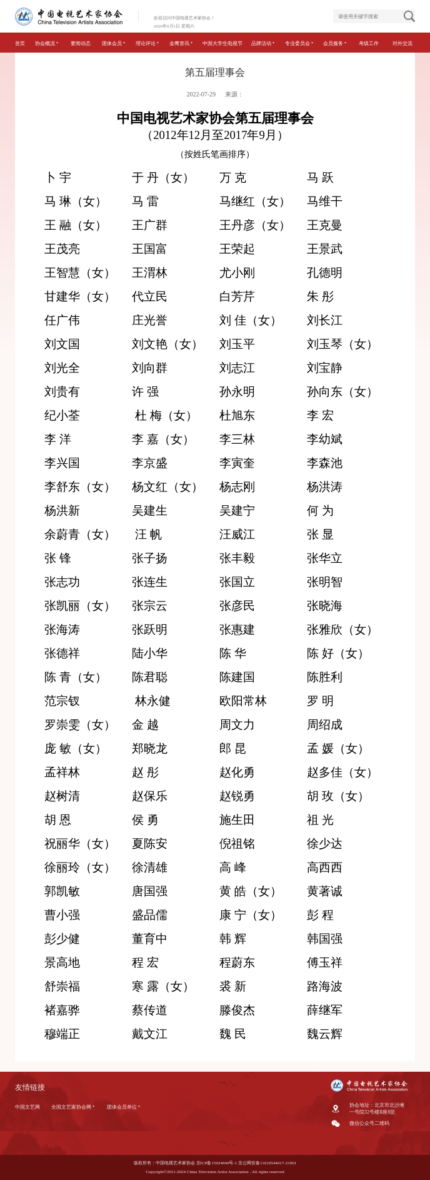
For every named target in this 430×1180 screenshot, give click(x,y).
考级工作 (369, 43)
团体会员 (114, 43)
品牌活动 (263, 43)
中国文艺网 (27, 1107)
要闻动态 (81, 43)
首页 (20, 43)
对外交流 (402, 43)
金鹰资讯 (181, 43)
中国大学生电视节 (222, 43)
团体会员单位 (124, 1107)
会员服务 (335, 43)
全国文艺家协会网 (73, 1107)
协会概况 (47, 43)
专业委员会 (299, 43)
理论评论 (148, 43)
